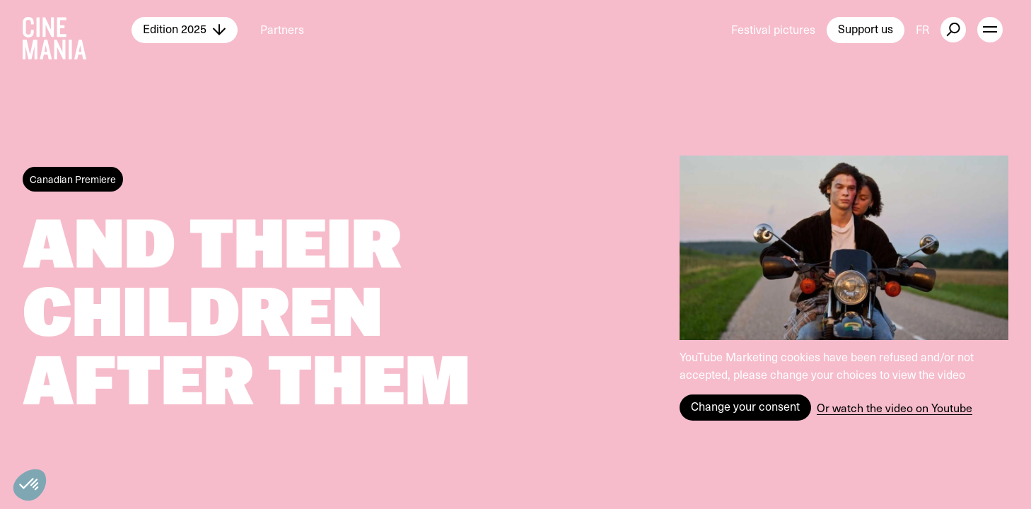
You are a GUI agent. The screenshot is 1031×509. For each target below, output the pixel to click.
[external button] (953, 29)
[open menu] (990, 29)
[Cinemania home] (77, 29)
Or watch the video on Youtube (894, 407)
